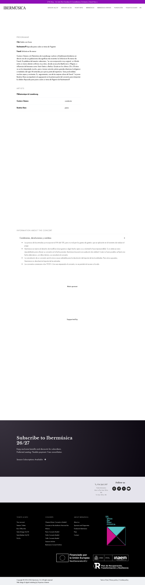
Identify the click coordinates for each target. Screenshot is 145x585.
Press (75, 532)
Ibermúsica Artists (104, 8)
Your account (131, 8)
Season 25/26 (66, 8)
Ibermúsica (90, 8)
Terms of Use (104, 580)
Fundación (118, 8)
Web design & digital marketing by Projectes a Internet (33, 582)
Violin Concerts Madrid (52, 535)
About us (76, 522)
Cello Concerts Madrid (52, 538)
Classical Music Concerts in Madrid (55, 522)
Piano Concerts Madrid (52, 532)
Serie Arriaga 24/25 (23, 532)
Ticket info (79, 8)
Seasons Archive (50, 541)
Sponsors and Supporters (81, 525)
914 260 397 (101, 484)
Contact (76, 535)
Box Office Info (21, 529)
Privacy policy (114, 580)
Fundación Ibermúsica (80, 529)
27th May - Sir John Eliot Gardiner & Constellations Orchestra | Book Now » (72, 2)
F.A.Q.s (19, 538)
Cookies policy (123, 580)
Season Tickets (21, 525)
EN (140, 8)
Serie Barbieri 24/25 (23, 535)
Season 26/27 (53, 8)
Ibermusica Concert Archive (53, 545)
